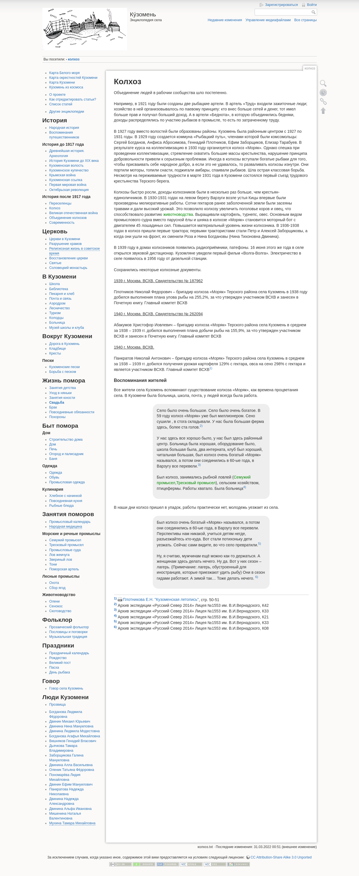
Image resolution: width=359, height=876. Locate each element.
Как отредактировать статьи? (72, 99)
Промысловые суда (65, 550)
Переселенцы (60, 203)
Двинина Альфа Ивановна (70, 809)
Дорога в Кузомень (64, 344)
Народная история (64, 128)
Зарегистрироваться (281, 5)
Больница (57, 323)
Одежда (55, 473)
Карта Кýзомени (62, 82)
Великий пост (60, 663)
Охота (54, 583)
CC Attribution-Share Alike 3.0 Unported (281, 857)
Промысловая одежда (67, 482)
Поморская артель (64, 569)
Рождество (57, 658)
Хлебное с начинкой (65, 496)
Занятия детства (62, 388)
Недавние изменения (225, 20)
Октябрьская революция (69, 190)
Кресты (55, 353)
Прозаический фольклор (69, 627)
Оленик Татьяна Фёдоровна (71, 770)
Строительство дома (66, 440)
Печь (53, 449)
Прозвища (57, 705)
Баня (53, 459)
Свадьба (56, 403)
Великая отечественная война (73, 213)
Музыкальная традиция (68, 637)
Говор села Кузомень (66, 688)
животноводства (178, 214)
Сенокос (56, 606)
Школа (54, 284)
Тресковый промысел (66, 545)
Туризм (55, 313)
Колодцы (56, 318)
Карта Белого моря (64, 73)
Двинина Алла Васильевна (71, 765)
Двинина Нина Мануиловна (71, 726)
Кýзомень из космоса (66, 87)
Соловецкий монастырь (68, 268)
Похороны (57, 417)
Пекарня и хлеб (61, 294)
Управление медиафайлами (268, 20)
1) (210, 368)
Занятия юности (62, 398)
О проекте (57, 95)
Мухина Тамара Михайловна (72, 823)
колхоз (73, 59)
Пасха (54, 668)
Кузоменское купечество (69, 170)
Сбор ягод (57, 588)
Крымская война (62, 175)
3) (199, 464)
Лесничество (59, 308)
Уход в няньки (60, 393)
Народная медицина (65, 527)
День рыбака (59, 672)
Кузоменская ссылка (65, 180)
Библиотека (58, 289)
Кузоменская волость (66, 166)
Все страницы (305, 20)
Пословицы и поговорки (68, 632)
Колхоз (54, 208)
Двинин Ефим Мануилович (71, 784)
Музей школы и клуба (66, 328)
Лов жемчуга (59, 555)
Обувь (54, 477)
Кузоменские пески (64, 367)
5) (259, 543)
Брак (53, 407)
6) (256, 577)
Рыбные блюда (61, 506)
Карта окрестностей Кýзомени (73, 78)
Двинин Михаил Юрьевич (69, 721)
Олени (54, 601)
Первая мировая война (67, 185)
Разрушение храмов (65, 244)
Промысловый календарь (70, 522)
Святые (55, 263)
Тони (53, 564)
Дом (52, 444)
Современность (62, 223)
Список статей (60, 104)
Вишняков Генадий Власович (72, 741)
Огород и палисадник (66, 454)
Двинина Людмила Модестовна (74, 731)
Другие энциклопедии (66, 112)
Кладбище (57, 349)
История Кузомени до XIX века (74, 161)
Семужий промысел (65, 540)
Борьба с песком (62, 372)
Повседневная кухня (65, 501)
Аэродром (57, 303)
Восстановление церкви (68, 258)
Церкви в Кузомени (64, 239)
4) (244, 487)
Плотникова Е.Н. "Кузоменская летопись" (161, 599)
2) (201, 425)
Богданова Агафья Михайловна (74, 736)
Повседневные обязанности (71, 412)
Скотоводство (60, 611)
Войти (312, 5)
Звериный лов (60, 560)
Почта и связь (60, 299)
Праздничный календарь (69, 653)
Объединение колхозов (68, 218)
